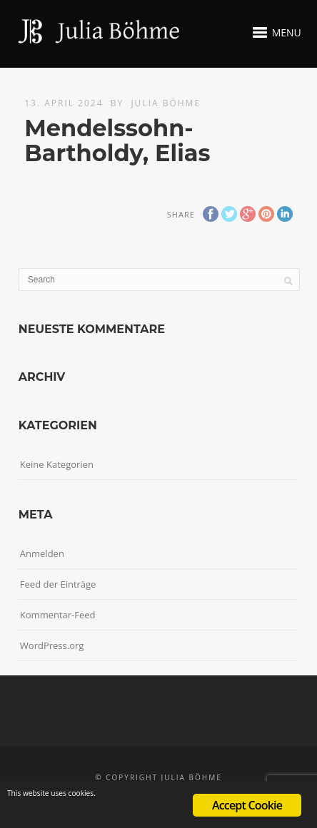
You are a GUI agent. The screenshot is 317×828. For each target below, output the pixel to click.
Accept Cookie (247, 805)
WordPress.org (52, 645)
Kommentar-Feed (58, 614)
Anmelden (42, 553)
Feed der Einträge (58, 584)
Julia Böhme (166, 103)
